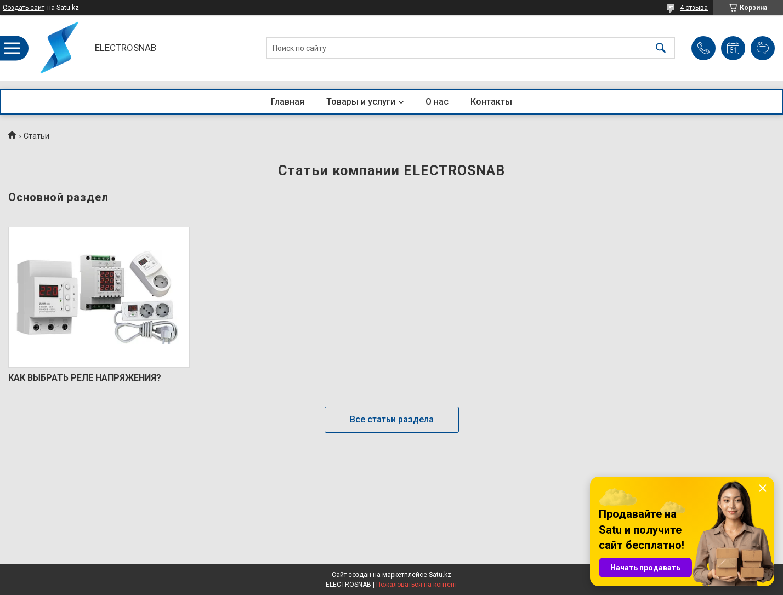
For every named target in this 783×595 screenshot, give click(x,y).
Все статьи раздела (392, 419)
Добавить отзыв (763, 48)
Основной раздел (58, 197)
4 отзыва (694, 8)
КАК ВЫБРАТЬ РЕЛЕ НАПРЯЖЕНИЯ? (84, 378)
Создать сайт (23, 8)
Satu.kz (440, 575)
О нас (437, 101)
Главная (287, 101)
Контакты (491, 101)
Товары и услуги (360, 101)
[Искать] (661, 48)
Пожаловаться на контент (416, 584)
